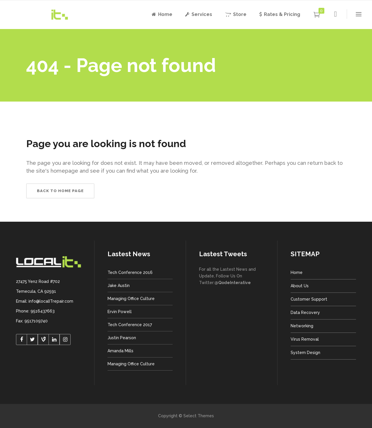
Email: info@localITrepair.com (44, 301)
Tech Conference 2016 (130, 272)
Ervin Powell (120, 311)
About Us (300, 285)
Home (297, 272)
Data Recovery (305, 312)
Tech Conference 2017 (130, 324)
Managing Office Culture (131, 298)
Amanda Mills (120, 350)
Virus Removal (305, 339)
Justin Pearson (122, 337)
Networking (302, 326)
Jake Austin (119, 285)
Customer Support (309, 299)
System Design (305, 352)
